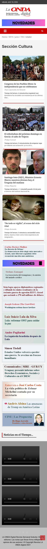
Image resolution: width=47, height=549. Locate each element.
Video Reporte (10, 186)
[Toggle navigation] (5, 31)
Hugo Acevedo (10, 229)
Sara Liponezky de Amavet (15, 90)
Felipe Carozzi (10, 140)
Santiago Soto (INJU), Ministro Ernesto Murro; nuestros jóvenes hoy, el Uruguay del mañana (22, 180)
